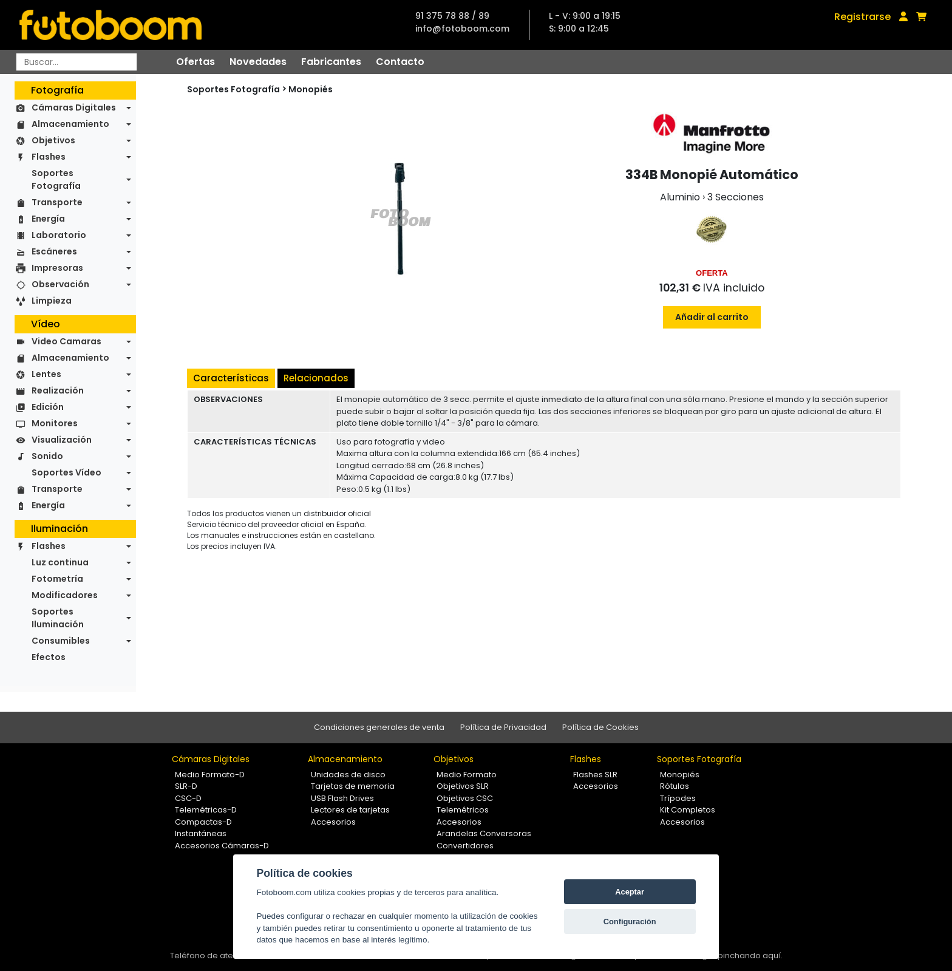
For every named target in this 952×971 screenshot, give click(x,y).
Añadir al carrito (712, 317)
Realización (58, 390)
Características (231, 378)
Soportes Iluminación (58, 617)
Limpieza (52, 301)
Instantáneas (200, 833)
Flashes (49, 157)
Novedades (258, 62)
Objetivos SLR (463, 786)
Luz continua (60, 562)
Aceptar (629, 891)
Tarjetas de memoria (353, 786)
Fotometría (57, 579)
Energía (48, 219)
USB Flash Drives (342, 798)
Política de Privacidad (503, 727)
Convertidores (465, 845)
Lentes (46, 374)
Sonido (47, 456)
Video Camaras (66, 341)
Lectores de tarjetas (350, 810)
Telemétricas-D (206, 810)
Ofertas (195, 62)
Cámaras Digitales (74, 107)
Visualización (62, 440)
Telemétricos (463, 810)
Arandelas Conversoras (484, 833)
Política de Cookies (600, 727)
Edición (48, 407)
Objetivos (53, 140)
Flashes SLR (595, 774)
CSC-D (188, 798)
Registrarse (862, 17)
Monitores (55, 423)
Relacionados (316, 378)
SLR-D (186, 786)
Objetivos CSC (465, 798)
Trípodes (678, 798)
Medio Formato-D (210, 774)
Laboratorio (59, 235)
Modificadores (65, 595)
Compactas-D (203, 822)
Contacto (400, 62)
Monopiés (310, 89)
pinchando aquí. (750, 955)
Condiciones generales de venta (379, 727)
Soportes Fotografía (56, 179)
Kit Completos (687, 810)
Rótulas (674, 786)
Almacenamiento (70, 124)
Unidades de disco (348, 774)
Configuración (630, 921)
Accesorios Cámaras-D (222, 845)
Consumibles (61, 641)
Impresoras (57, 268)
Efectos (49, 657)
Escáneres (54, 251)
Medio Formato (467, 774)
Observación (60, 284)
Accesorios (333, 822)
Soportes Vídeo (66, 472)
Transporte (57, 202)
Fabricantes (331, 62)
